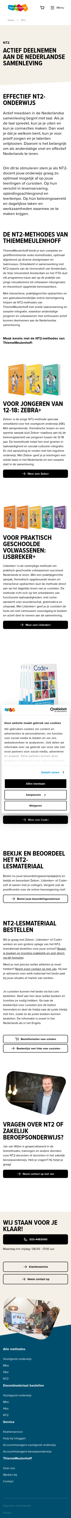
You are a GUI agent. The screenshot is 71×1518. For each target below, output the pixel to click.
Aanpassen (35, 794)
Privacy (7, 1513)
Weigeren (35, 805)
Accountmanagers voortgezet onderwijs (29, 1444)
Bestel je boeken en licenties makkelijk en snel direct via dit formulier (34, 953)
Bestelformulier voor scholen (35, 1039)
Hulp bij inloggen (14, 1438)
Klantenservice (35, 1267)
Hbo (6, 1372)
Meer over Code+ (35, 820)
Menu (57, 7)
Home (11, 20)
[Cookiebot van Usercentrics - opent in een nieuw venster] (50, 709)
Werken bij (10, 1474)
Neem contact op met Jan (35, 1174)
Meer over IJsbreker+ (35, 625)
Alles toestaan (35, 783)
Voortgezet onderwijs (17, 1358)
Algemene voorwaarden (17, 1506)
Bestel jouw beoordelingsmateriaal (35, 899)
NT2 (6, 1378)
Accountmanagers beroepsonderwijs (27, 1451)
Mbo (6, 1365)
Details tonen (50, 772)
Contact (8, 1481)
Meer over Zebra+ (35, 474)
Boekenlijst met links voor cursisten (35, 1048)
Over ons (9, 1468)
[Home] (18, 8)
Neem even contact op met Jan (36, 969)
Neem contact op (35, 1279)
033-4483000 (35, 1239)
